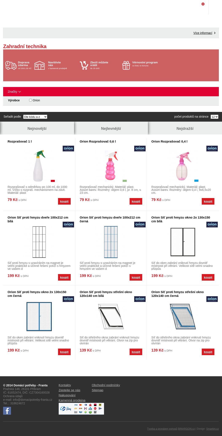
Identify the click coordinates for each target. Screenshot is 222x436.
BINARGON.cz (186, 428)
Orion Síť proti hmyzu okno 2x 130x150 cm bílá (180, 219)
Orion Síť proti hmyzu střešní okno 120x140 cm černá (177, 293)
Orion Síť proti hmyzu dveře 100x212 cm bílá (38, 219)
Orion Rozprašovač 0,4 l (169, 141)
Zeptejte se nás (69, 390)
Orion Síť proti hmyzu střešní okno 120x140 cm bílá (106, 293)
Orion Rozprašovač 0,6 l (98, 141)
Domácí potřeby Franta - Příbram (12, 7)
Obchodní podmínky (106, 385)
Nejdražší (185, 128)
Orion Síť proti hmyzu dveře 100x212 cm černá (110, 219)
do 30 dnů (105, 65)
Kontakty (65, 385)
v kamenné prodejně (63, 65)
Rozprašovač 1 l (20, 141)
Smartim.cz (212, 428)
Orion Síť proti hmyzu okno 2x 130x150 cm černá (37, 293)
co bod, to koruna (147, 64)
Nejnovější (36, 128)
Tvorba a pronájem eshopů (162, 428)
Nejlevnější (111, 128)
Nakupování (67, 395)
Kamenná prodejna (72, 400)
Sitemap (97, 390)
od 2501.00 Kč (25, 65)
